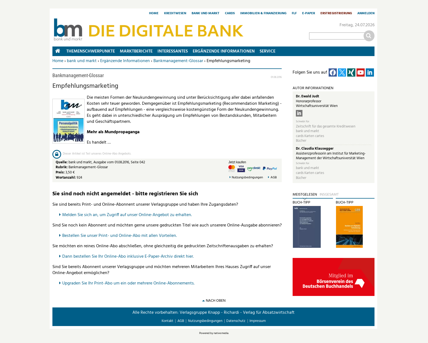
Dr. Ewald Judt (307, 96)
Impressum (257, 321)
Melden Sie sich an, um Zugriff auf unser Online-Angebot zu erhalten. (127, 215)
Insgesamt (329, 195)
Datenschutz (235, 321)
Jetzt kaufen (237, 162)
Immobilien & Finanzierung (263, 13)
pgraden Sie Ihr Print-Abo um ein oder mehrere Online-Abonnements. (130, 283)
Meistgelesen (305, 195)
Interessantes (172, 51)
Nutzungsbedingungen (247, 177)
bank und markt (82, 61)
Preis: (60, 172)
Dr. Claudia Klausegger (315, 149)
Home (154, 13)
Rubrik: (62, 167)
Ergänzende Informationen (125, 61)
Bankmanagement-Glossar (178, 61)
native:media (221, 333)
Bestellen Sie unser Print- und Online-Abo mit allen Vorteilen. (119, 235)
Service (267, 51)
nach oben (215, 301)
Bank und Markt (205, 13)
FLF (294, 13)
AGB (274, 177)
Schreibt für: (303, 122)
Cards (230, 13)
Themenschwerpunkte (90, 51)
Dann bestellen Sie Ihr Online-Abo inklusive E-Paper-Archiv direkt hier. (128, 256)
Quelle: (62, 162)
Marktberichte (136, 51)
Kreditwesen (175, 13)
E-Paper (308, 13)
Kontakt (167, 321)
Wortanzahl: (66, 178)
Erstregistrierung (336, 13)
